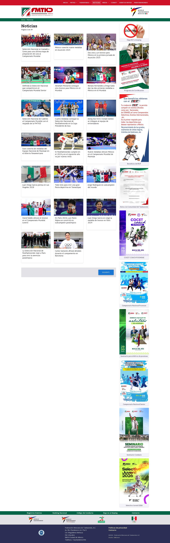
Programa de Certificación (134, 90)
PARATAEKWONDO (141, 2)
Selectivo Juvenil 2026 (134, 505)
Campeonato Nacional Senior (134, 404)
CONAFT (114, 2)
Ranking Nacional (60, 513)
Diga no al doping (110, 513)
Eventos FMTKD (125, 2)
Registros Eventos (34, 513)
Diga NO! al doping (134, 40)
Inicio (23, 20)
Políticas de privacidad (118, 528)
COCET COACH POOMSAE (134, 257)
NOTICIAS (96, 2)
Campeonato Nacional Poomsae (134, 306)
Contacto (136, 513)
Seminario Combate (134, 455)
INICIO (65, 2)
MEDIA (104, 2)
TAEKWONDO (84, 2)
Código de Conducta (85, 513)
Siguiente (106, 272)
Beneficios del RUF (134, 164)
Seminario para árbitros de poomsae (134, 356)
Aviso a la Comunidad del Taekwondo (134, 207)
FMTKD (73, 2)
